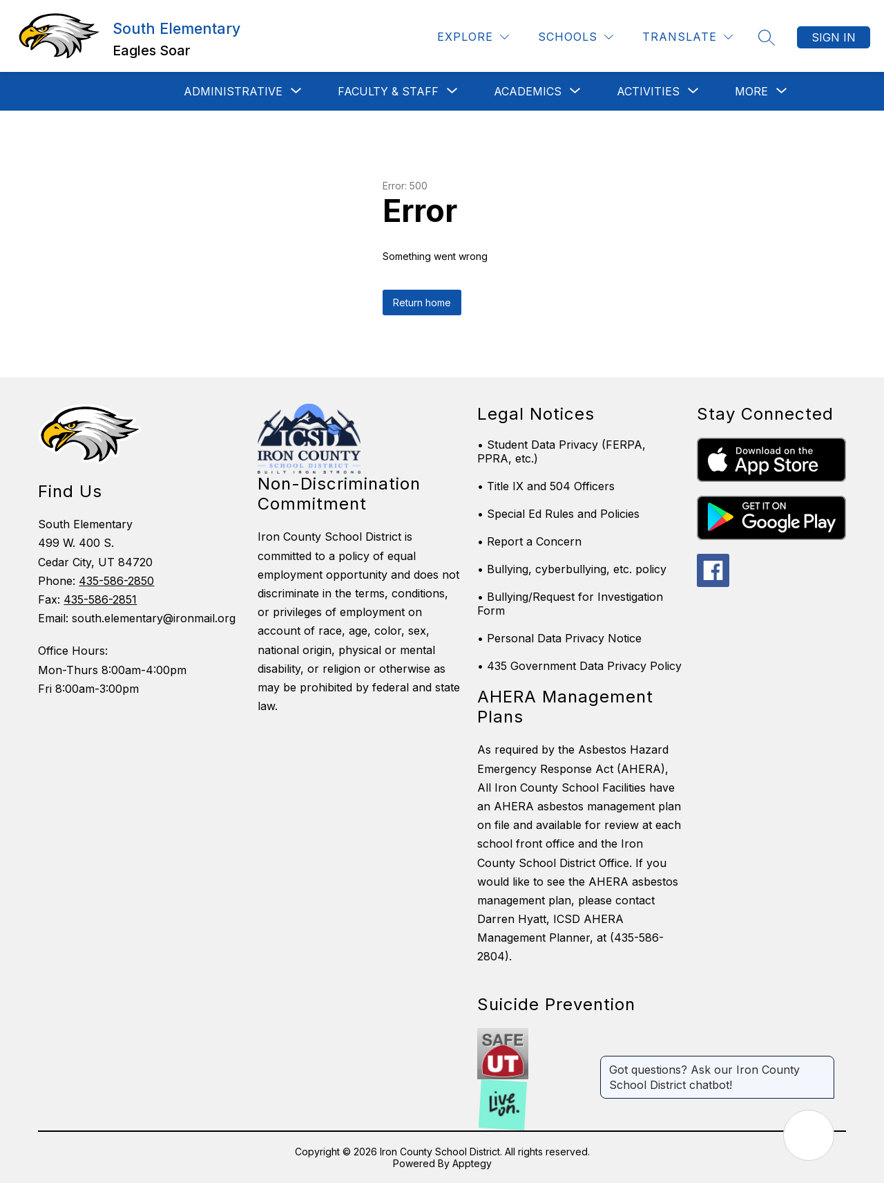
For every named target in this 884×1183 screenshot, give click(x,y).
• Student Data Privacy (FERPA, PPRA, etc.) (561, 451)
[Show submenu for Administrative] (233, 91)
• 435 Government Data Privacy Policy (579, 666)
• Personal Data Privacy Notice (559, 638)
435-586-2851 (100, 599)
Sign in (833, 37)
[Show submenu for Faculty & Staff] (388, 91)
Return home (422, 302)
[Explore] (473, 37)
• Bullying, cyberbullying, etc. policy (571, 569)
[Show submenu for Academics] (527, 91)
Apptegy (472, 1163)
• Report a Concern (529, 541)
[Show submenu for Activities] (648, 91)
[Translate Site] (687, 37)
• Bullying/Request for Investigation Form (570, 603)
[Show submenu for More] (751, 91)
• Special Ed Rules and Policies (558, 514)
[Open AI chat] (809, 1135)
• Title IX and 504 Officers (546, 486)
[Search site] (766, 37)
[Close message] (823, 1062)
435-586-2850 (116, 581)
